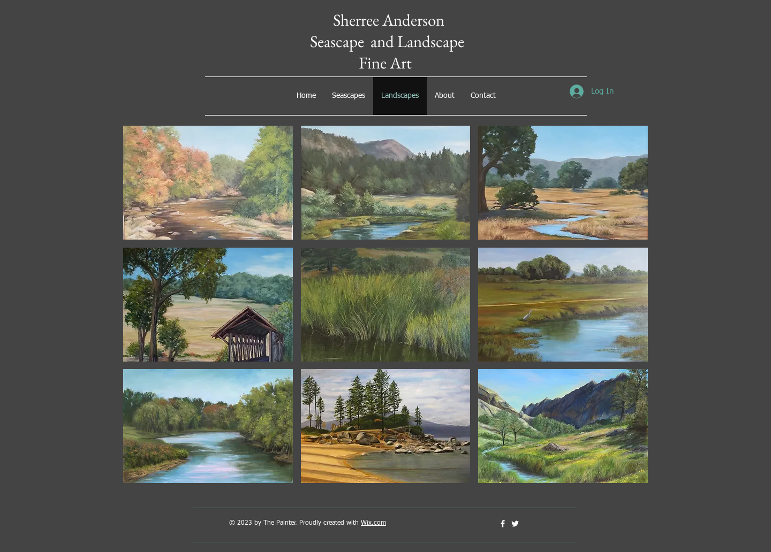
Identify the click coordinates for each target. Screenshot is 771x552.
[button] (208, 183)
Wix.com (373, 523)
